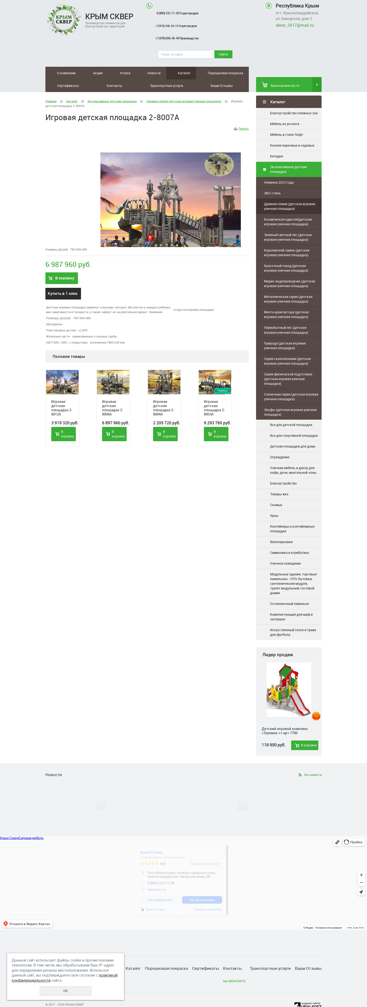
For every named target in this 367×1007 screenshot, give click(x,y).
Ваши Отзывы (240, 73)
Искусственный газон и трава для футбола (293, 619)
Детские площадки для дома (292, 433)
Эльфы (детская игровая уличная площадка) (290, 399)
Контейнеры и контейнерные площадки (292, 516)
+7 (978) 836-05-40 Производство (177, 38)
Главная (50, 88)
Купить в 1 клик (62, 280)
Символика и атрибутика (289, 540)
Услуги (90, 73)
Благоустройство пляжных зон (294, 100)
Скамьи (276, 492)
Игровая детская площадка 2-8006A (113, 395)
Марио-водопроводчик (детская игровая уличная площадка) (289, 270)
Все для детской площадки (291, 412)
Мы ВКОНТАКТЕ (234, 968)
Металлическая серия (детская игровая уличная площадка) (288, 286)
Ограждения (279, 444)
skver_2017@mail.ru (295, 25)
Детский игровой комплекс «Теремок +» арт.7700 (285, 718)
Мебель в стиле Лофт (286, 122)
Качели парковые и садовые (292, 132)
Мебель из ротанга (284, 111)
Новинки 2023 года (279, 169)
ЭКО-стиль (272, 180)
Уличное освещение (285, 550)
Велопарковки (281, 529)
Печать (244, 116)
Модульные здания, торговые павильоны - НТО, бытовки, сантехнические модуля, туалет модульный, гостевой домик (293, 570)
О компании (57, 73)
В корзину (309, 732)
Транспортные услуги (218, 73)
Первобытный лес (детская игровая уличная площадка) (286, 317)
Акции (76, 73)
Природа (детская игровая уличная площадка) (285, 332)
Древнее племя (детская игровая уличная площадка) (289, 193)
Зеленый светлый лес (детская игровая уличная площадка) (288, 224)
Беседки (276, 143)
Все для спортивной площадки (294, 423)
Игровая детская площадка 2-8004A (164, 395)
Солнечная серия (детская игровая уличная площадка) (291, 384)
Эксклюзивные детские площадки (288, 156)
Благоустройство (283, 470)
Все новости (313, 762)
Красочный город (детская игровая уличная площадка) (286, 255)
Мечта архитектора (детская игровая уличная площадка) (286, 301)
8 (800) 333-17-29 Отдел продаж (177, 13)
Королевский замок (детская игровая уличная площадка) (286, 239)
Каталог (124, 73)
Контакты (194, 73)
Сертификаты (171, 73)
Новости (107, 73)
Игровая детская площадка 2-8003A (214, 395)
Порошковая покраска (145, 73)
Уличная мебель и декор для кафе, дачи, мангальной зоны (293, 457)
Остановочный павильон (289, 591)
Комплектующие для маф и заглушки (291, 604)
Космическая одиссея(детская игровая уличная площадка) (288, 209)
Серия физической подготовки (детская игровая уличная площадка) (288, 366)
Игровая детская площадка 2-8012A (62, 395)
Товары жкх (279, 481)
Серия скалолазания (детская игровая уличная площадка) (287, 348)
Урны (274, 503)
